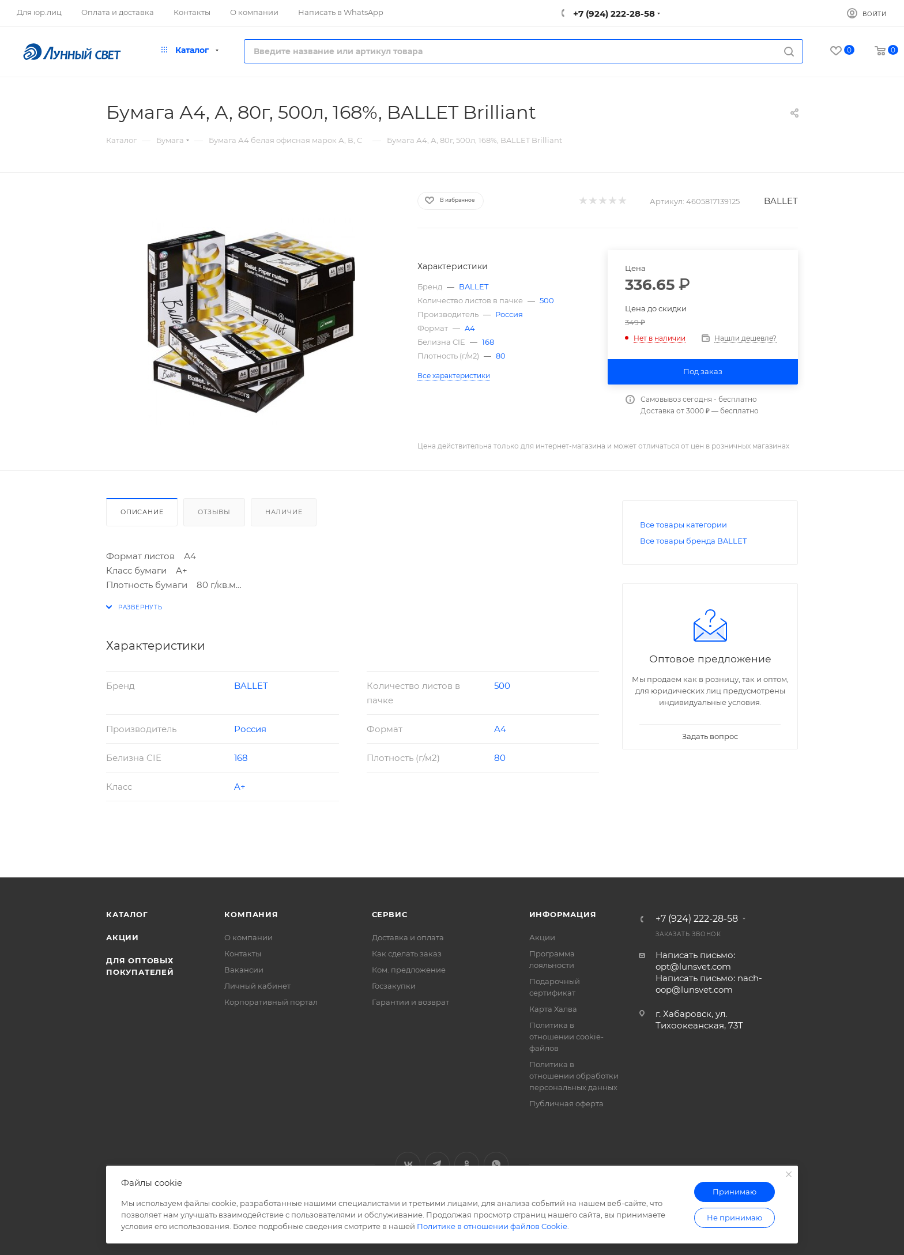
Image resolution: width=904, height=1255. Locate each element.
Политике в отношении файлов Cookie (492, 1226)
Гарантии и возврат (410, 1002)
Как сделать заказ (407, 953)
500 (547, 300)
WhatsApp (496, 1164)
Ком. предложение (409, 969)
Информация (563, 914)
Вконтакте (408, 1164)
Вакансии (243, 969)
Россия (509, 314)
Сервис (390, 914)
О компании (248, 937)
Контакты (242, 953)
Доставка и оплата (408, 937)
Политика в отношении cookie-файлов (566, 1036)
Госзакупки (394, 985)
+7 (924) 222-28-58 (613, 13)
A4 (470, 328)
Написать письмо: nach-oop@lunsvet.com (709, 984)
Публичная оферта (566, 1103)
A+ (240, 786)
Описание (141, 512)
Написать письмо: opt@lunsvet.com (695, 960)
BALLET (781, 200)
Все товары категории (683, 524)
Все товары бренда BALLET (693, 540)
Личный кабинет (257, 985)
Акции (122, 937)
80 (501, 355)
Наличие (284, 512)
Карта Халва (553, 1008)
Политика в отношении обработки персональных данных (574, 1076)
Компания (251, 914)
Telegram (437, 1164)
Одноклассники (466, 1164)
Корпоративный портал (271, 1002)
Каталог (127, 914)
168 (488, 341)
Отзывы (214, 512)
